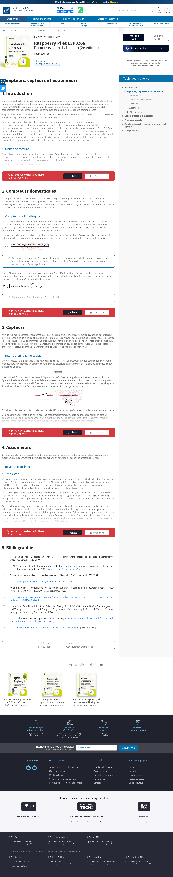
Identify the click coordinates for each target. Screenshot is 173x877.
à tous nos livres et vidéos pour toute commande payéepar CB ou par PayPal (69, 732)
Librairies (133, 767)
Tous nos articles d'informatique (63, 767)
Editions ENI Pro (57, 857)
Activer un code (101, 778)
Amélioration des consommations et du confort (145, 125)
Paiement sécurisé (102, 771)
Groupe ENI (94, 837)
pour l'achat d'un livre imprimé (36, 731)
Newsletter (133, 771)
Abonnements (135, 774)
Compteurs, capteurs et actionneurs (143, 91)
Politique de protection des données (65, 782)
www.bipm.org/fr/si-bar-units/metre (65, 569)
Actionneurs (134, 108)
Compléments (131, 130)
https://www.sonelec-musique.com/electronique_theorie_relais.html (44, 627)
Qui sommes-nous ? (58, 771)
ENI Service (16, 857)
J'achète (72, 176)
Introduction (44, 646)
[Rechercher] (151, 10)
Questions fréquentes (103, 767)
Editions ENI (18, 10)
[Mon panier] (160, 10)
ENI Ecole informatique (60, 837)
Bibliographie (135, 112)
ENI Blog (15, 837)
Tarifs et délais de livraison (105, 774)
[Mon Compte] (167, 10)
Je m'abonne (97, 176)
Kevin (42, 53)
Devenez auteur (136, 782)
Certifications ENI (135, 857)
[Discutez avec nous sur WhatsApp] (80, 10)
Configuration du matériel (79, 646)
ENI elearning (95, 857)
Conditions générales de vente (63, 778)
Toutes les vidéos (136, 778)
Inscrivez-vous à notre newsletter (54, 748)
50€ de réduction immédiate (86, 2)
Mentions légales (56, 774)
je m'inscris (128, 747)
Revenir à (47, 62)
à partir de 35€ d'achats (103, 731)
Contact (97, 782)
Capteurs (133, 103)
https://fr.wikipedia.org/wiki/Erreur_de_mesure (33, 581)
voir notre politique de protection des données (57, 749)
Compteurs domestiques (140, 99)
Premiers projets (133, 120)
